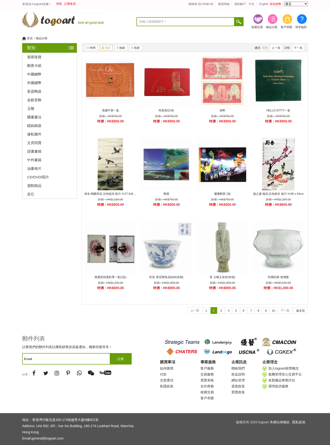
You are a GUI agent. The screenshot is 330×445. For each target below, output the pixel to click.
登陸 (59, 3)
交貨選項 (166, 380)
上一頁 (276, 48)
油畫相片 (34, 168)
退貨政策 (238, 386)
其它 (30, 194)
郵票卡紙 (34, 66)
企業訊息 (239, 362)
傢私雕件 (34, 134)
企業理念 (270, 362)
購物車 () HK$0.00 (201, 4)
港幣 (222, 110)
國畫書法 (34, 117)
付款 (163, 374)
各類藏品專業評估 (281, 380)
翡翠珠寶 (34, 57)
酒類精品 (34, 186)
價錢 (107, 48)
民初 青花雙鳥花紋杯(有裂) (166, 277)
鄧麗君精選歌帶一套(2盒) (111, 277)
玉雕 (30, 108)
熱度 (137, 48)
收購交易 (257, 21)
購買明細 (224, 4)
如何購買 (166, 368)
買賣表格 (207, 380)
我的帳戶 (240, 4)
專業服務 (208, 362)
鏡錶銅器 (34, 126)
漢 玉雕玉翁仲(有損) (222, 277)
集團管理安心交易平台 (285, 374)
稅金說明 (238, 374)
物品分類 (271, 21)
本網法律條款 (280, 422)
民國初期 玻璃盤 (278, 277)
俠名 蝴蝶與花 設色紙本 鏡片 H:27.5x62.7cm (112, 193)
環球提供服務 (278, 386)
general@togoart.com (47, 438)
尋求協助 (301, 21)
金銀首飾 (34, 100)
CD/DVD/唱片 (38, 177)
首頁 (30, 38)
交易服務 (207, 374)
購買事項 (167, 362)
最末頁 (300, 310)
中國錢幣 (34, 74)
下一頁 (298, 48)
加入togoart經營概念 (283, 368)
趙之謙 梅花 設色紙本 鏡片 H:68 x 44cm (278, 193)
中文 (252, 4)
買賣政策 (238, 392)
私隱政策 (166, 386)
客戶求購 (286, 21)
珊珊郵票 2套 (222, 193)
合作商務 (207, 386)
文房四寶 (34, 143)
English (264, 4)
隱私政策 (298, 422)
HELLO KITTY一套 (278, 110)
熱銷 (122, 48)
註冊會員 (70, 3)
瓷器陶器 (34, 91)
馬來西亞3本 (167, 110)
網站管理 (238, 380)
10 (273, 310)
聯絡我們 (238, 368)
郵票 (166, 193)
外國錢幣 (34, 83)
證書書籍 (34, 151)
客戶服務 (207, 368)
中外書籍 (34, 160)
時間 (92, 48)
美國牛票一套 (110, 110)
